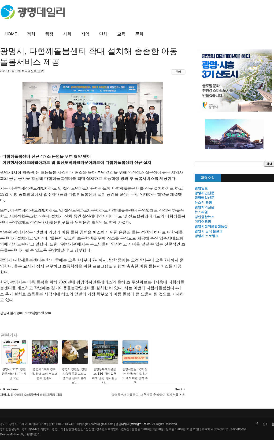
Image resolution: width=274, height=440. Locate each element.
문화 (139, 34)
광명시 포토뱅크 (206, 236)
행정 (49, 34)
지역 (85, 34)
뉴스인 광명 (203, 202)
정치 (31, 34)
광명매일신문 (204, 197)
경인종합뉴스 (204, 217)
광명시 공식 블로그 (209, 231)
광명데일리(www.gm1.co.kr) (133, 424)
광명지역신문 (204, 207)
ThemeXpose (237, 429)
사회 (67, 34)
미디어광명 (203, 221)
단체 (103, 34)
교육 (121, 34)
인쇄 (178, 71)
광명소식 (208, 178)
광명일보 (201, 188)
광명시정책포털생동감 (211, 226)
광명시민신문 (204, 193)
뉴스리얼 (201, 212)
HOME (11, 34)
